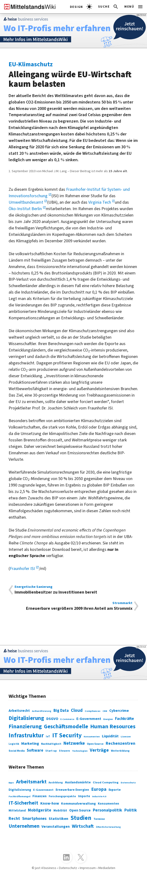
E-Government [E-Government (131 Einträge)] (88, 718)
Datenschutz (68, 867)
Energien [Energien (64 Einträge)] (108, 719)
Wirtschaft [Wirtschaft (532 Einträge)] (83, 826)
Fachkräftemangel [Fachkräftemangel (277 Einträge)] (19, 796)
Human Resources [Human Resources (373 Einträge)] (113, 726)
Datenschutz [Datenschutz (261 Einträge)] (128, 782)
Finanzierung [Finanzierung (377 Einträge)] (25, 727)
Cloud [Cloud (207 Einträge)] (77, 710)
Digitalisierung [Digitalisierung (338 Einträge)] (26, 718)
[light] (81, 6)
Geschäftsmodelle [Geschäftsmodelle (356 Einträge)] (66, 726)
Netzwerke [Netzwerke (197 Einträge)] (74, 743)
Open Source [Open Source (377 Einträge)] (80, 810)
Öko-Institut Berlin (26, 209)
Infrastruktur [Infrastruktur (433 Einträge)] (26, 735)
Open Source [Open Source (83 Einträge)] (95, 744)
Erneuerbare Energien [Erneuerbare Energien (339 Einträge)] (72, 789)
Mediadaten (106, 867)
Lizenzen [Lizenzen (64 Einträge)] (126, 736)
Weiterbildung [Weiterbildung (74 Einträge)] (120, 751)
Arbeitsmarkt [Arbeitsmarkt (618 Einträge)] (31, 782)
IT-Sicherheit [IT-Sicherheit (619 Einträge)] (23, 803)
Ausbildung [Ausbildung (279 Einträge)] (56, 782)
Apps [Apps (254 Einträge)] (11, 782)
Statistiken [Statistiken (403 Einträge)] (58, 818)
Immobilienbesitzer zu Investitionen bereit (73, 590)
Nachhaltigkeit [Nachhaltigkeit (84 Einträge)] (51, 744)
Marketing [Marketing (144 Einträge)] (30, 743)
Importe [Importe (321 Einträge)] (84, 796)
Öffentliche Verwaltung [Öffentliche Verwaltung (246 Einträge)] (108, 827)
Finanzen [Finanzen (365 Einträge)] (39, 796)
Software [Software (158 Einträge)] (35, 750)
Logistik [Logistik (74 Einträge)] (14, 744)
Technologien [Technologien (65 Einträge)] (80, 751)
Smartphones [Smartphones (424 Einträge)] (34, 819)
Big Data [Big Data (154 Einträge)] (61, 711)
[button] (108, 6)
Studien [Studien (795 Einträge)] (80, 818)
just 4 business (45, 867)
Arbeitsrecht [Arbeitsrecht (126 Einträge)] (19, 710)
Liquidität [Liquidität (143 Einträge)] (110, 736)
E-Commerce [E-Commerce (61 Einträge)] (67, 719)
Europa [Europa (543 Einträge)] (98, 789)
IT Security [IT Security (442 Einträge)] (67, 735)
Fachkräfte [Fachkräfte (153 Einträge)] (124, 719)
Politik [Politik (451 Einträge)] (130, 810)
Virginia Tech (100, 202)
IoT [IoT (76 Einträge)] (48, 736)
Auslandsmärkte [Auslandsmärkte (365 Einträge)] (78, 782)
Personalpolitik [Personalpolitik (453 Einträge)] (107, 810)
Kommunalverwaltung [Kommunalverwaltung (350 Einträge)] (78, 803)
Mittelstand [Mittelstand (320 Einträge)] (17, 810)
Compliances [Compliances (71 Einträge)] (92, 711)
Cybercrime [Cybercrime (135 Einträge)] (119, 710)
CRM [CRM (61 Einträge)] (105, 711)
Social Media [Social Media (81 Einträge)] (17, 751)
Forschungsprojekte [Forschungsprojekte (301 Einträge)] (62, 796)
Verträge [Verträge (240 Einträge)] (99, 750)
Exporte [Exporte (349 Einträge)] (115, 789)
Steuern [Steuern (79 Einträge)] (64, 751)
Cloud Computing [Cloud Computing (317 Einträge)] (106, 782)
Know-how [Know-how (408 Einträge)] (49, 803)
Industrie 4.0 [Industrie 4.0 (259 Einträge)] (99, 796)
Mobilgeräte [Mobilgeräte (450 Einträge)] (39, 810)
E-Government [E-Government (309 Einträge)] (43, 790)
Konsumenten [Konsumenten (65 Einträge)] (92, 736)
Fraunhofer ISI (23, 569)
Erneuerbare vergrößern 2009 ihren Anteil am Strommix (73, 606)
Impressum (88, 867)
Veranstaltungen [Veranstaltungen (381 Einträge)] (56, 826)
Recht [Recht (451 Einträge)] (14, 819)
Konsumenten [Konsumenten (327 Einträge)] (108, 803)
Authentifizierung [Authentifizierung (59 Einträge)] (41, 711)
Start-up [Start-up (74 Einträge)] (51, 751)
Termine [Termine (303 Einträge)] (99, 819)
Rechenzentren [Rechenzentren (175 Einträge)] (120, 743)
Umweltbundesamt (26, 202)
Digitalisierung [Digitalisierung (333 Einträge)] (20, 790)
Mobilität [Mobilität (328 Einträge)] (60, 810)
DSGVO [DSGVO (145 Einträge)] (52, 718)
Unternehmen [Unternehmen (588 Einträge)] (24, 826)
